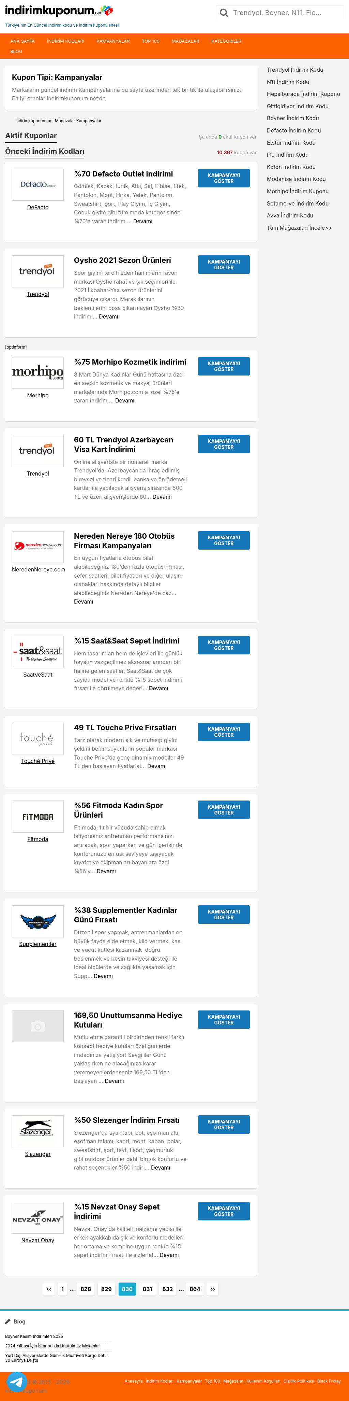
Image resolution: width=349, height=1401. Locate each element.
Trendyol (38, 294)
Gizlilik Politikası (299, 1381)
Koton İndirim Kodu (291, 167)
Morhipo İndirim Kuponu (298, 191)
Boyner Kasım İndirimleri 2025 (34, 1336)
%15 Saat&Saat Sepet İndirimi (126, 640)
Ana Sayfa (22, 41)
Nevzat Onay (37, 1240)
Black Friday (329, 1381)
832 (167, 1289)
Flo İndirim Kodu (287, 154)
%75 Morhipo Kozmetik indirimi (130, 361)
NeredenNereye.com (38, 569)
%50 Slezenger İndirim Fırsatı (127, 1120)
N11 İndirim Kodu (288, 82)
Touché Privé (38, 761)
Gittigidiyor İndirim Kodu (298, 106)
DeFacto (38, 207)
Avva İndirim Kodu (290, 215)
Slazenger (38, 1153)
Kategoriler (226, 41)
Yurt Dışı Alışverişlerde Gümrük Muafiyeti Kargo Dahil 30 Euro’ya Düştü (56, 1358)
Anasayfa (134, 1381)
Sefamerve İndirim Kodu (298, 203)
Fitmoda (38, 839)
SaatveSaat (37, 674)
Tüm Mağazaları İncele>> (299, 227)
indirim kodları (65, 41)
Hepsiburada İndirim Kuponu (303, 93)
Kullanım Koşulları (263, 1381)
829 (106, 1289)
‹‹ (49, 1289)
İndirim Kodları (159, 1381)
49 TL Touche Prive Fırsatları (125, 727)
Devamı (142, 221)
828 (85, 1289)
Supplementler (38, 943)
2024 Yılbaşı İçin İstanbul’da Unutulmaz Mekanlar (52, 1345)
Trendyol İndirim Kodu (295, 69)
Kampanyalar (113, 41)
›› (213, 1289)
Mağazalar (185, 41)
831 (147, 1289)
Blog (16, 51)
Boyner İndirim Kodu (293, 118)
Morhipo (37, 395)
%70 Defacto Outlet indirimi (123, 173)
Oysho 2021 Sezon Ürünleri (122, 260)
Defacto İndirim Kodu (294, 130)
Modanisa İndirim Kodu (296, 178)
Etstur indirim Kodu (291, 142)
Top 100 (151, 41)
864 (194, 1289)
